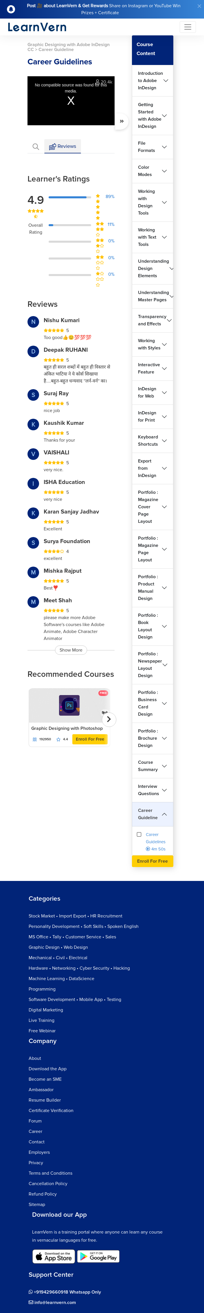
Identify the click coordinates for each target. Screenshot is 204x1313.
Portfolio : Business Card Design (148, 703)
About (35, 1058)
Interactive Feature (149, 368)
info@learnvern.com (52, 1302)
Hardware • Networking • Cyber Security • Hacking (79, 968)
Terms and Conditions (50, 1173)
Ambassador (41, 1090)
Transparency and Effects (152, 320)
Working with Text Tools (147, 237)
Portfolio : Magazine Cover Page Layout (148, 506)
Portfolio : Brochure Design (148, 738)
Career (35, 1131)
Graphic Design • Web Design (58, 947)
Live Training (41, 1020)
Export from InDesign (147, 468)
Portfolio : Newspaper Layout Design (150, 665)
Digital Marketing (46, 1010)
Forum (35, 1121)
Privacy (36, 1163)
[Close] (199, 6)
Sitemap (37, 1204)
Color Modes (145, 170)
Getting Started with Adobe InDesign (149, 115)
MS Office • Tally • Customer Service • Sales (72, 937)
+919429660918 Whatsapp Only (65, 1292)
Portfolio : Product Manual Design (148, 587)
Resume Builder (45, 1100)
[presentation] (109, 719)
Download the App (48, 1069)
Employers (39, 1152)
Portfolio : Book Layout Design (148, 626)
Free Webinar (42, 1031)
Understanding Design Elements (153, 268)
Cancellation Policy (48, 1184)
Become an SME (45, 1079)
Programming (42, 989)
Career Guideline (148, 814)
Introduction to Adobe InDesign (150, 80)
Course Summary (148, 765)
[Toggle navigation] (188, 27)
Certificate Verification (51, 1110)
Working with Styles (149, 344)
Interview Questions (148, 790)
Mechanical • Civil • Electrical (58, 958)
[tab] (35, 146)
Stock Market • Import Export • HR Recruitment (75, 916)
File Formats (146, 146)
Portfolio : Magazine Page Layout (148, 549)
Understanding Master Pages (153, 296)
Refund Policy (43, 1194)
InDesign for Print (147, 416)
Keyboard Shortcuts (148, 440)
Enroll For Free (90, 739)
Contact (37, 1142)
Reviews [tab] (62, 146)
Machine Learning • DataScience (61, 979)
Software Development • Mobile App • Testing (75, 999)
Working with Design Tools (146, 202)
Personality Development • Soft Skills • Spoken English (84, 926)
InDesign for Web (147, 392)
